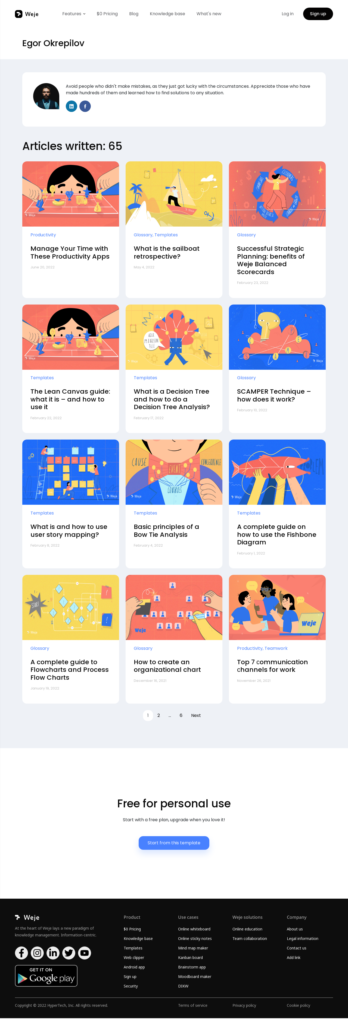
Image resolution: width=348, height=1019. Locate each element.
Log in (288, 14)
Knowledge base (167, 14)
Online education (247, 929)
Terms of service (192, 1006)
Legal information (302, 939)
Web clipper (134, 958)
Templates (133, 948)
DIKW (183, 986)
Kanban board (190, 958)
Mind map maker (193, 948)
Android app (134, 967)
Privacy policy (244, 1006)
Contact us (296, 948)
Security (131, 986)
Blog (133, 14)
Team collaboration (249, 939)
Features (71, 14)
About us (295, 929)
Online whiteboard (194, 929)
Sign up (318, 14)
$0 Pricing (107, 14)
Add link (293, 958)
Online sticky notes (195, 939)
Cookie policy (298, 1006)
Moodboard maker (194, 977)
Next (196, 716)
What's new (209, 14)
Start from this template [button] (174, 844)
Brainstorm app (192, 967)
